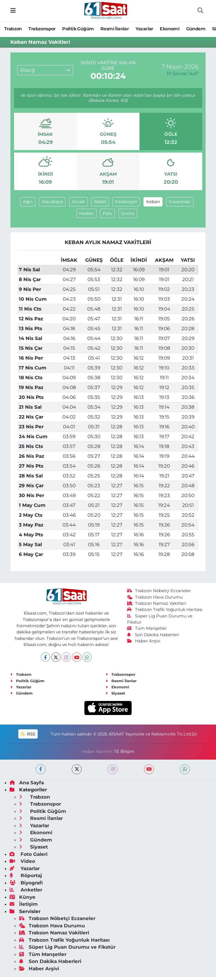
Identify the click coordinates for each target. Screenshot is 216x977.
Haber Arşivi (144, 640)
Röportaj (26, 875)
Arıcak (78, 201)
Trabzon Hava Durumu (155, 597)
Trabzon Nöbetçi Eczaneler (159, 590)
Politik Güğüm (78, 28)
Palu (107, 213)
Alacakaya (52, 201)
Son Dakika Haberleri (153, 634)
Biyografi (26, 883)
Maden (86, 213)
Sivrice (127, 213)
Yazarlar (144, 28)
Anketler (26, 890)
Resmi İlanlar (114, 28)
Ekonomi (169, 28)
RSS (28, 734)
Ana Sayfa (27, 782)
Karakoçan (126, 201)
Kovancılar (180, 201)
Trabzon (13, 28)
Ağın (28, 201)
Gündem (195, 28)
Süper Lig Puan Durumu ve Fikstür (67, 947)
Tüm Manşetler (147, 628)
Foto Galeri (29, 854)
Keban (153, 201)
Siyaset (115, 693)
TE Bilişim (124, 751)
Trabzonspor (41, 28)
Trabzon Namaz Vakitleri (156, 603)
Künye (22, 897)
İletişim (24, 904)
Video (22, 861)
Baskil (100, 201)
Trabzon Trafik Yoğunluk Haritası (165, 609)
